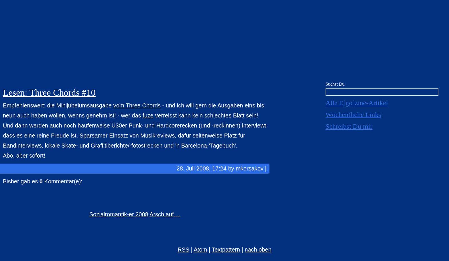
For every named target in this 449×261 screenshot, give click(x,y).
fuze (148, 115)
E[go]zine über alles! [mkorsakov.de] (224, 42)
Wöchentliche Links (353, 114)
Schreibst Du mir (349, 126)
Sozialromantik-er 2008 (118, 214)
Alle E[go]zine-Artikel (357, 103)
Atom (200, 249)
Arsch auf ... (164, 214)
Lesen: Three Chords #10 (49, 92)
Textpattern (226, 249)
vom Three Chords (137, 105)
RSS (183, 249)
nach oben (258, 249)
